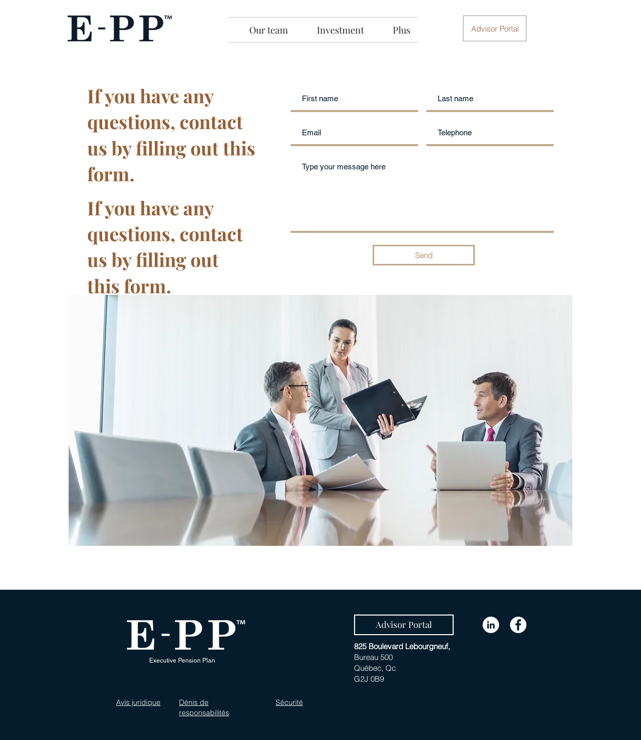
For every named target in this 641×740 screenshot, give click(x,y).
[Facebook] (518, 625)
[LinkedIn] (491, 625)
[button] (494, 28)
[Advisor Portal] (404, 625)
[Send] (424, 255)
